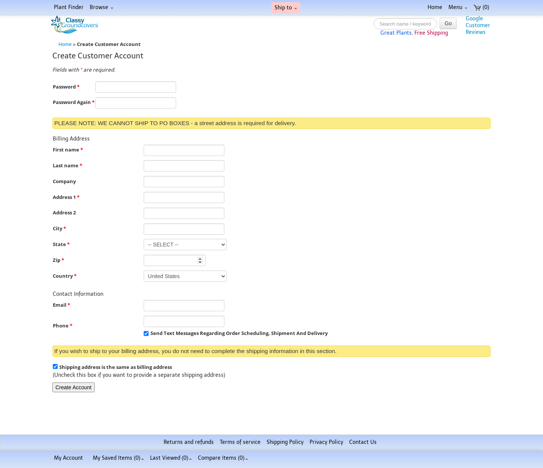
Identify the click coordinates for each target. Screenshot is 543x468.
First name (68, 150)
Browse (102, 7)
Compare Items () (223, 458)
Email (61, 305)
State (61, 244)
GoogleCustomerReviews (478, 25)
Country (65, 276)
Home (435, 7)
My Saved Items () (118, 458)
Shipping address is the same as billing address (115, 367)
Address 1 (66, 197)
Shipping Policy (285, 442)
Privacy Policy (326, 442)
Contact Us (363, 442)
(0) (481, 7)
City (59, 228)
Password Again (74, 102)
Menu (458, 7)
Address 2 (64, 213)
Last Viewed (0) (171, 458)
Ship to (286, 8)
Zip (58, 260)
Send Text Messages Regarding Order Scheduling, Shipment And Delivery (239, 333)
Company (64, 181)
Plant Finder (69, 7)
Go (448, 23)
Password (66, 87)
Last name (67, 165)
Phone (62, 326)
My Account (68, 458)
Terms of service (240, 442)
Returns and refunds (189, 442)
